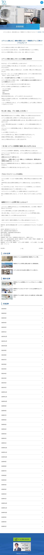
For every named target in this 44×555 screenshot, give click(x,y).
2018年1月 (3, 526)
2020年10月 (4, 401)
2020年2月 (3, 438)
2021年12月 (4, 336)
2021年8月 (3, 355)
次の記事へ (41, 248)
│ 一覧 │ (22, 248)
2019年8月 (3, 466)
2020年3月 (3, 433)
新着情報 (39, 32)
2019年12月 (4, 447)
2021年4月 (3, 373)
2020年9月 (3, 406)
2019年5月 (3, 480)
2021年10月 (4, 345)
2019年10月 (4, 457)
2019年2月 (3, 494)
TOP (43, 32)
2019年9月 (3, 461)
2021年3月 (3, 378)
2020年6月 (3, 419)
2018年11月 (4, 507)
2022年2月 (3, 327)
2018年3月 (3, 521)
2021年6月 (3, 364)
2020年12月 (4, 392)
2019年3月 (3, 489)
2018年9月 (3, 517)
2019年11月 (4, 452)
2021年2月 (3, 382)
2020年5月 (3, 424)
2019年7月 (3, 470)
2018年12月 (4, 503)
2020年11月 (4, 396)
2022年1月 (3, 331)
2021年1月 (3, 387)
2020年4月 (3, 429)
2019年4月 (3, 484)
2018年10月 (4, 512)
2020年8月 (3, 410)
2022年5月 (3, 313)
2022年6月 (3, 308)
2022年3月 (3, 322)
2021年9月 (3, 350)
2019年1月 (3, 498)
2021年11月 (4, 341)
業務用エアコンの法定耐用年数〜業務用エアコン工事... (26, 257)
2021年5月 (3, 368)
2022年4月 (3, 318)
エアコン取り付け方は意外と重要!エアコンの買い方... (25, 270)
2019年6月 (3, 475)
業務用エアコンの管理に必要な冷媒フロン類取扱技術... (26, 263)
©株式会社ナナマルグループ (22, 553)
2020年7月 (3, 415)
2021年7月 (3, 359)
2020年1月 (3, 443)
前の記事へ (3, 248)
